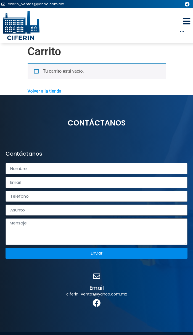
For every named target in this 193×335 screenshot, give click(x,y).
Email (96, 288)
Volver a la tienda (45, 91)
